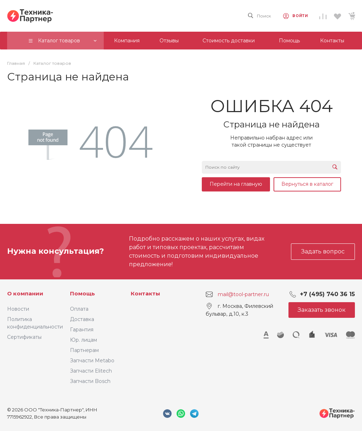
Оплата (79, 309)
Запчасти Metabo (92, 360)
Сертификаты (24, 337)
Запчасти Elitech (91, 371)
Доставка (82, 319)
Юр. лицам (83, 340)
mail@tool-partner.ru (243, 294)
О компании (25, 293)
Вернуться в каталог (307, 184)
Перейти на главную (236, 184)
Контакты (145, 293)
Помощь (82, 293)
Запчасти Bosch (90, 381)
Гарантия (81, 329)
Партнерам (84, 350)
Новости (18, 309)
